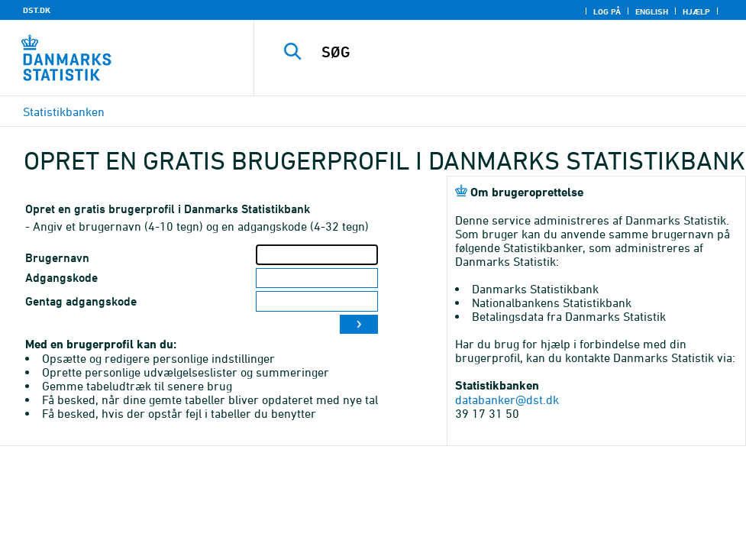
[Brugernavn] (317, 254)
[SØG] (509, 52)
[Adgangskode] (317, 278)
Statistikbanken (64, 111)
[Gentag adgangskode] (317, 301)
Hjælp (696, 11)
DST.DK (36, 10)
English (651, 11)
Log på (607, 11)
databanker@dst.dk (507, 399)
